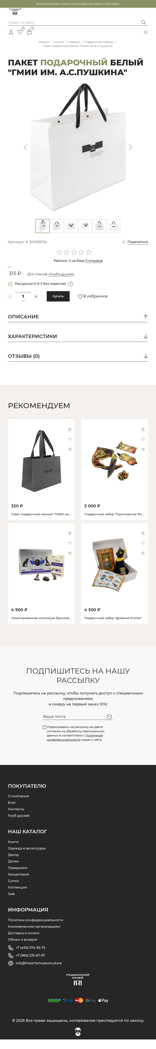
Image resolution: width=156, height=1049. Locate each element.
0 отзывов (94, 261)
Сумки (13, 890)
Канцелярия (18, 884)
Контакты (16, 819)
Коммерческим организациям (34, 936)
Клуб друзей (18, 825)
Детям (13, 871)
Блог (12, 812)
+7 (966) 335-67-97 (30, 965)
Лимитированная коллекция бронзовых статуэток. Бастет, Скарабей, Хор (66, 627)
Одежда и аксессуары (27, 858)
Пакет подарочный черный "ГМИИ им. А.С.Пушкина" (51, 524)
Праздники (17, 877)
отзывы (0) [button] (78, 366)
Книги (13, 851)
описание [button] (78, 326)
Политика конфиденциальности (35, 930)
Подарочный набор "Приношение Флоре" (116, 524)
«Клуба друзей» (61, 284)
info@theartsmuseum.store (39, 973)
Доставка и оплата (23, 943)
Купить (58, 306)
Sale (11, 903)
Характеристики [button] (78, 346)
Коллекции (17, 897)
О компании (18, 806)
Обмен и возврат (22, 949)
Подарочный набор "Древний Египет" (113, 627)
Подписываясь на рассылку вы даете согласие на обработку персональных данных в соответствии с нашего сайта (74, 742)
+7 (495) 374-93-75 (30, 957)
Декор (13, 864)
